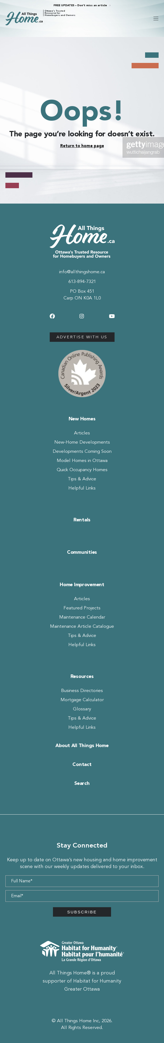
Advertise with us (81, 337)
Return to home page (82, 145)
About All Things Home (81, 745)
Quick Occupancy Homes (82, 469)
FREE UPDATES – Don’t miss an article (80, 5)
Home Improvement (82, 585)
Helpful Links (82, 488)
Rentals (82, 520)
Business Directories (82, 690)
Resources (82, 676)
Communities (82, 552)
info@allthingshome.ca (82, 272)
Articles (82, 433)
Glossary (82, 709)
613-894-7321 (82, 281)
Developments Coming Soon (82, 451)
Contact (81, 764)
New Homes (82, 419)
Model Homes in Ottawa (82, 460)
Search (81, 783)
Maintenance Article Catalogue (82, 626)
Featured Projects (82, 608)
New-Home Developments (82, 442)
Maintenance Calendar (82, 617)
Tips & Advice (82, 479)
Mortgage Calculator (82, 700)
